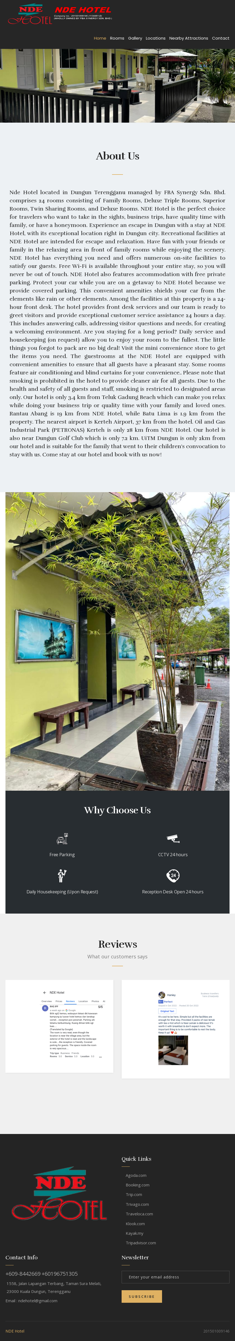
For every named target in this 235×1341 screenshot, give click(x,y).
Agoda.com (136, 1175)
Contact (221, 38)
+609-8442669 (22, 1274)
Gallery (135, 38)
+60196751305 (60, 1274)
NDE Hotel (14, 1331)
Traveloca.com (139, 1213)
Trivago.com (137, 1204)
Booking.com (137, 1185)
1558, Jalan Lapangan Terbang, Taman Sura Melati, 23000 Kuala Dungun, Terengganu (54, 1287)
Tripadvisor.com (141, 1242)
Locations (156, 38)
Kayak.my (134, 1233)
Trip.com (134, 1194)
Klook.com (135, 1223)
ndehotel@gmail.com (37, 1300)
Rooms (117, 38)
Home (100, 38)
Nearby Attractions (188, 38)
